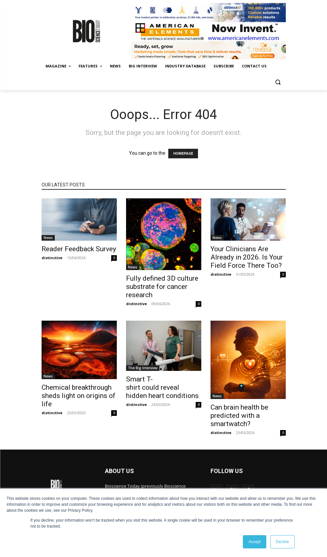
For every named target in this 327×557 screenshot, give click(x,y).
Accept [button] (254, 541)
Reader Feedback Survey (79, 249)
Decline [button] (282, 541)
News (48, 237)
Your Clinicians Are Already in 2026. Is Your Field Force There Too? (247, 257)
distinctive (52, 257)
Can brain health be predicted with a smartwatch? (239, 415)
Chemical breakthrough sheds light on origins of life (78, 395)
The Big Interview (142, 368)
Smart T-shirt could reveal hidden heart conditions (162, 387)
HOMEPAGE (183, 153)
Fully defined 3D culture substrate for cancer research (162, 286)
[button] (278, 82)
